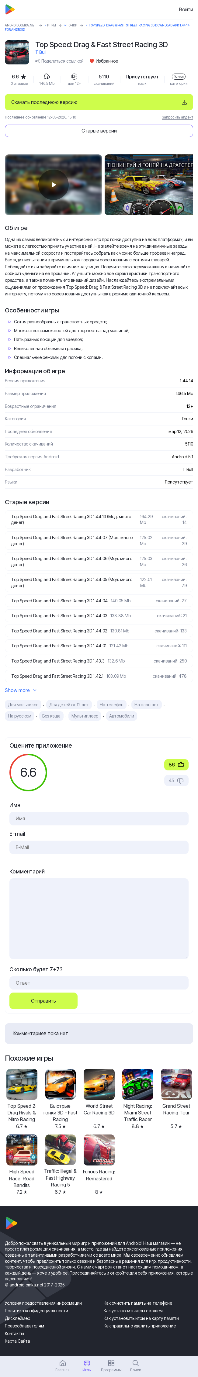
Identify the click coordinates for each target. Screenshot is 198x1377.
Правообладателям (24, 1325)
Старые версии (99, 131)
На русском (19, 715)
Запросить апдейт (177, 117)
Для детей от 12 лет (69, 704)
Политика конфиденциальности (36, 1310)
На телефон (111, 704)
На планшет (146, 704)
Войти (186, 9)
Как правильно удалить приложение (140, 1325)
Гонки (72, 25)
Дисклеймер (17, 1318)
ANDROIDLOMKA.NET (20, 25)
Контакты (14, 1333)
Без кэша (51, 715)
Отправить (43, 1001)
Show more (20, 690)
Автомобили (121, 715)
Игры (51, 25)
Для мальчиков (23, 704)
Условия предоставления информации (43, 1303)
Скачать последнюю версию (44, 102)
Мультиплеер (84, 715)
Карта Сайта (17, 1341)
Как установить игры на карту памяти (141, 1318)
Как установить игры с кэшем (133, 1310)
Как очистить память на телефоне (138, 1303)
